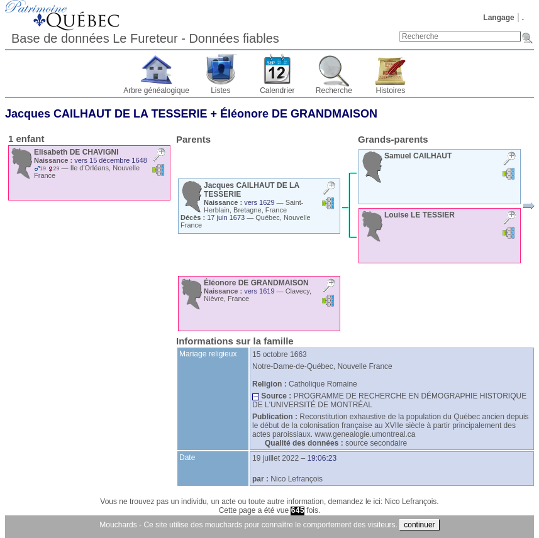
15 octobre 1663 (279, 354)
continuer (419, 524)
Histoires (391, 90)
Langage (498, 17)
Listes (220, 90)
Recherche (334, 90)
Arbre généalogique (156, 90)
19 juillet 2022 (275, 458)
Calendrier (277, 90)
